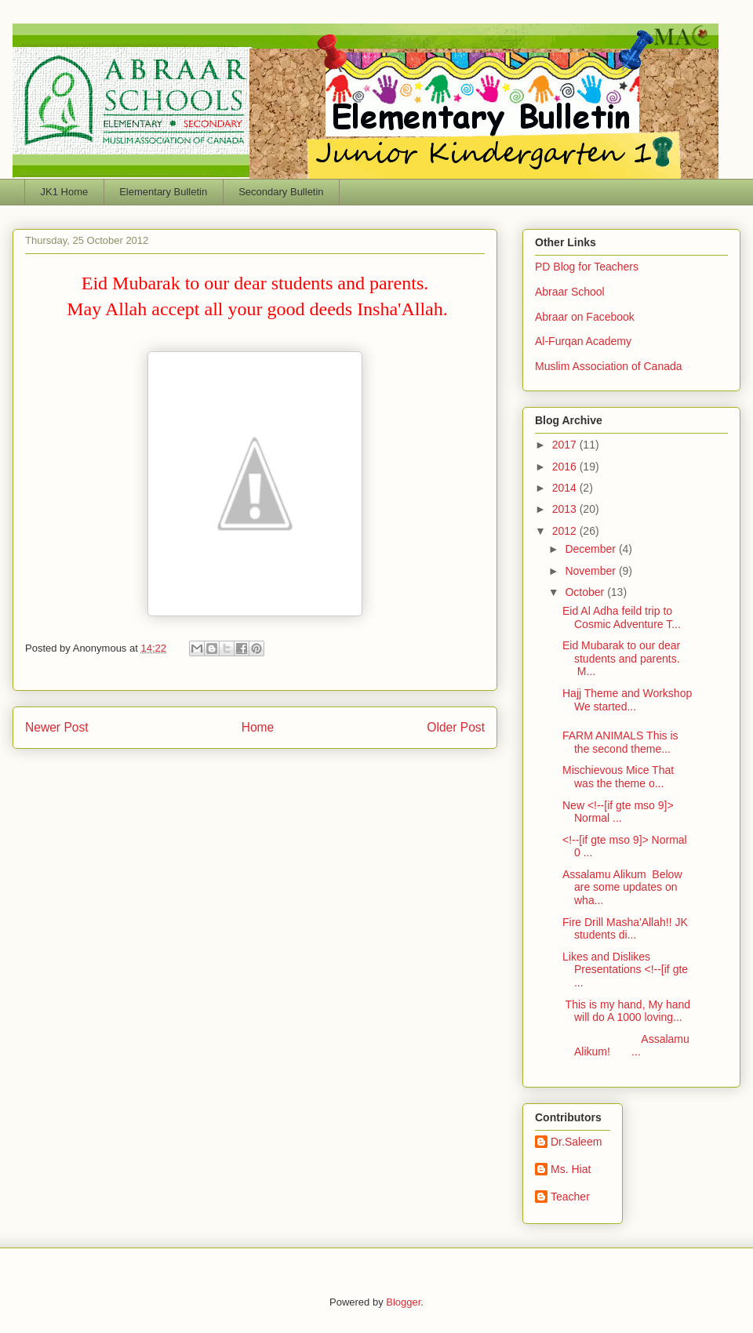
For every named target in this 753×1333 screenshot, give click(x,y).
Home (258, 727)
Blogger (403, 1302)
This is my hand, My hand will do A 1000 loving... (626, 1011)
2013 (566, 509)
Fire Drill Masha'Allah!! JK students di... (625, 929)
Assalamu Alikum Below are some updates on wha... (622, 887)
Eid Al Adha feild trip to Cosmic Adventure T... (621, 617)
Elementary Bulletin (163, 192)
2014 (566, 487)
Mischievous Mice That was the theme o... (618, 777)
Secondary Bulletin (280, 192)
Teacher (570, 1196)
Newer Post (57, 727)
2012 (566, 531)
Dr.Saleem (576, 1141)
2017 (566, 444)
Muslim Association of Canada (608, 366)
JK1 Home (65, 192)
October (586, 592)
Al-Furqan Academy (583, 341)
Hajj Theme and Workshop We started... (627, 700)
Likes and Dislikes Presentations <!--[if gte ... (625, 970)
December (591, 549)
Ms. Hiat (571, 1169)
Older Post (456, 727)
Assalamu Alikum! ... (625, 1046)
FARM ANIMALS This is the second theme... (620, 742)
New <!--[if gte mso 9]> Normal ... (618, 812)
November (591, 571)
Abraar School (570, 291)
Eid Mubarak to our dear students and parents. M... (621, 658)
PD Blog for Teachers (586, 266)
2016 (566, 466)
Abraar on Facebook (585, 317)
